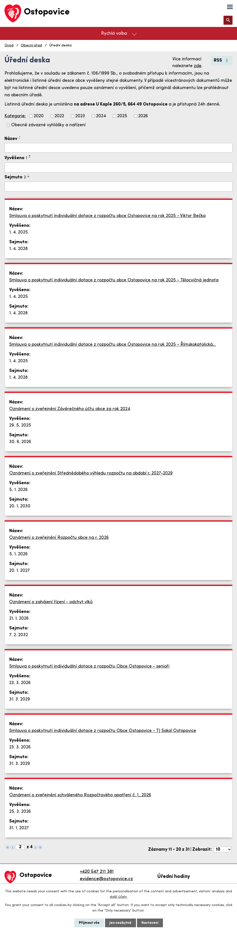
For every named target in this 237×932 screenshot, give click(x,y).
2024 (101, 116)
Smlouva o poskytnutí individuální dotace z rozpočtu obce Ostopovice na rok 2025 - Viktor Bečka (107, 216)
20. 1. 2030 (19, 506)
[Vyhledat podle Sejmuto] (118, 187)
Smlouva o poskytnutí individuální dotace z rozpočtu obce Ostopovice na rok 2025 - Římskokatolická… (112, 344)
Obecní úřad (31, 45)
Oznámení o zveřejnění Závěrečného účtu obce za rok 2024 (69, 409)
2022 (59, 116)
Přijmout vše (89, 923)
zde (197, 66)
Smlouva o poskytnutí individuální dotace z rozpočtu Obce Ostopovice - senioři (89, 666)
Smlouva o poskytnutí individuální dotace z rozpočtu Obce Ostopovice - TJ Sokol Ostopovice (102, 730)
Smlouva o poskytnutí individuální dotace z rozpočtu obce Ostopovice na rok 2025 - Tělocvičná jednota (114, 280)
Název (10, 138)
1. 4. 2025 (18, 232)
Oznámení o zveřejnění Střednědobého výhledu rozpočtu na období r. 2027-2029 (91, 473)
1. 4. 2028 (18, 248)
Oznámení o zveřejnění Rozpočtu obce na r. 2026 (59, 537)
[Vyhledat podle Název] (118, 148)
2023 (80, 116)
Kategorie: (15, 116)
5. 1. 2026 (18, 489)
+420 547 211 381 (97, 871)
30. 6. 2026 (20, 442)
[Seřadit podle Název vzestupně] (20, 136)
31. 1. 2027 (19, 828)
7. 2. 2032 (18, 635)
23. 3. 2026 (20, 683)
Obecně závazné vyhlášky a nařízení (48, 125)
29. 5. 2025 (20, 425)
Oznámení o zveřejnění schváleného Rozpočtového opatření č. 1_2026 (80, 795)
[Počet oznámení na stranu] (223, 849)
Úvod (8, 45)
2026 (143, 116)
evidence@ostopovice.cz (106, 879)
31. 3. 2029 (19, 699)
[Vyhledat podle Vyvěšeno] (118, 168)
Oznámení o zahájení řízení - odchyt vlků (51, 602)
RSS (222, 60)
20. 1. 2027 (19, 570)
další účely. (118, 897)
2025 (122, 116)
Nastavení (149, 923)
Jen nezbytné (120, 923)
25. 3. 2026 (20, 811)
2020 (39, 116)
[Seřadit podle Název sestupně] (20, 138)
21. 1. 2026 (19, 618)
